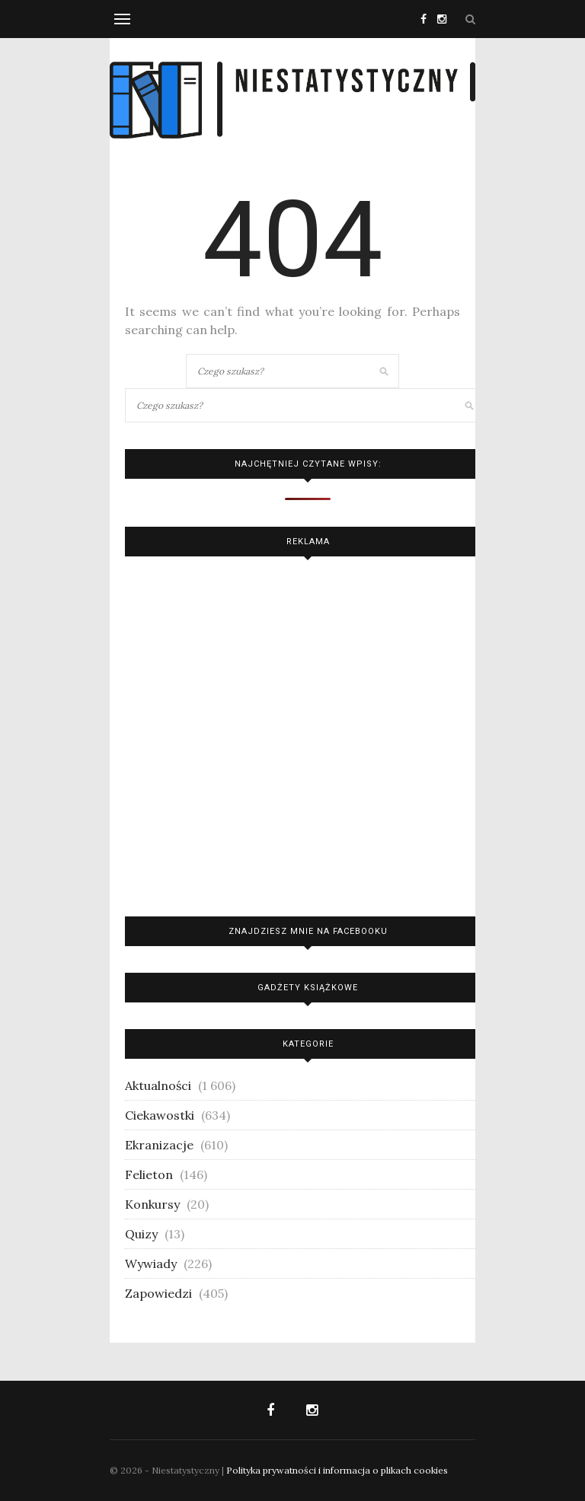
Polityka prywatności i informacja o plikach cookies (337, 1470)
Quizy (141, 1233)
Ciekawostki (159, 1115)
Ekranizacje (159, 1144)
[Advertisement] (308, 732)
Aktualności (158, 1085)
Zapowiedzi (158, 1293)
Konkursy (152, 1204)
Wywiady (151, 1263)
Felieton (149, 1174)
